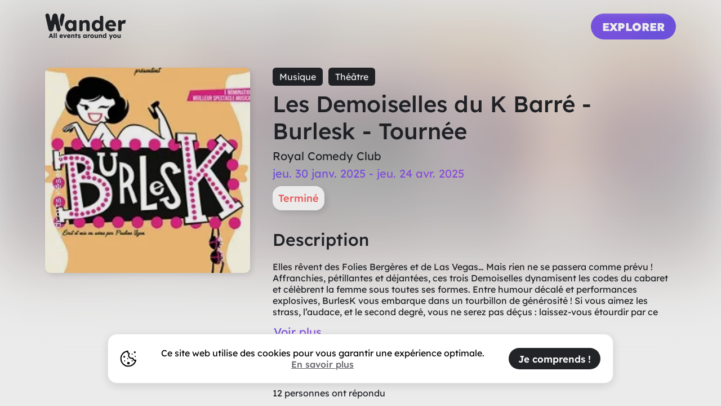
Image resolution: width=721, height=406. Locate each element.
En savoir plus (322, 364)
